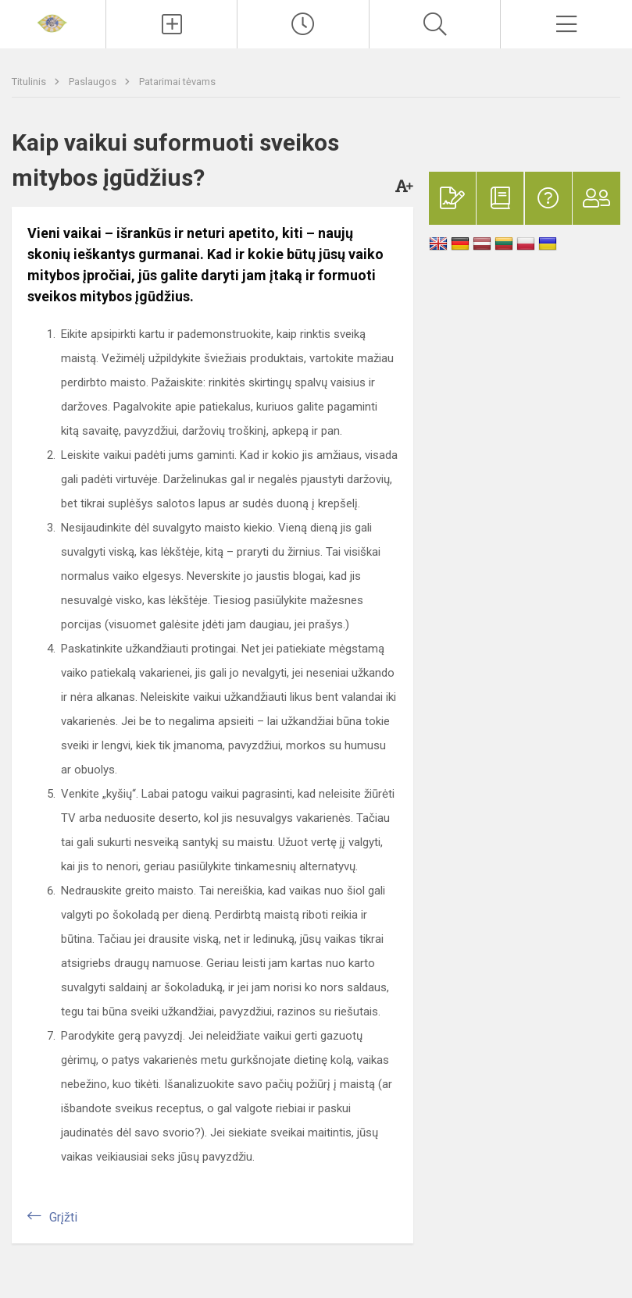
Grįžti (63, 1217)
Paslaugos (94, 81)
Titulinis (30, 81)
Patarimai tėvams (177, 81)
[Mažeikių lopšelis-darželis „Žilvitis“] (52, 22)
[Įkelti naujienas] (171, 24)
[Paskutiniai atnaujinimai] (303, 24)
